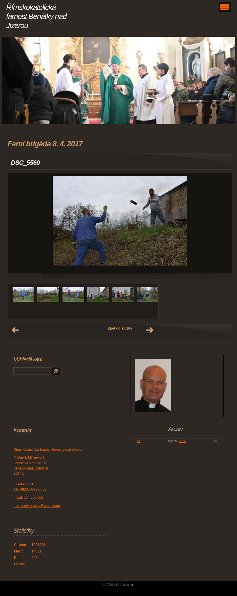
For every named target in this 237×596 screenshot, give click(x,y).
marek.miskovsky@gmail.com (36, 506)
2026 (182, 441)
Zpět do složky (120, 328)
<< (138, 441)
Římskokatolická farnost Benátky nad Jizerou (36, 16)
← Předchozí (15, 330)
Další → (149, 330)
